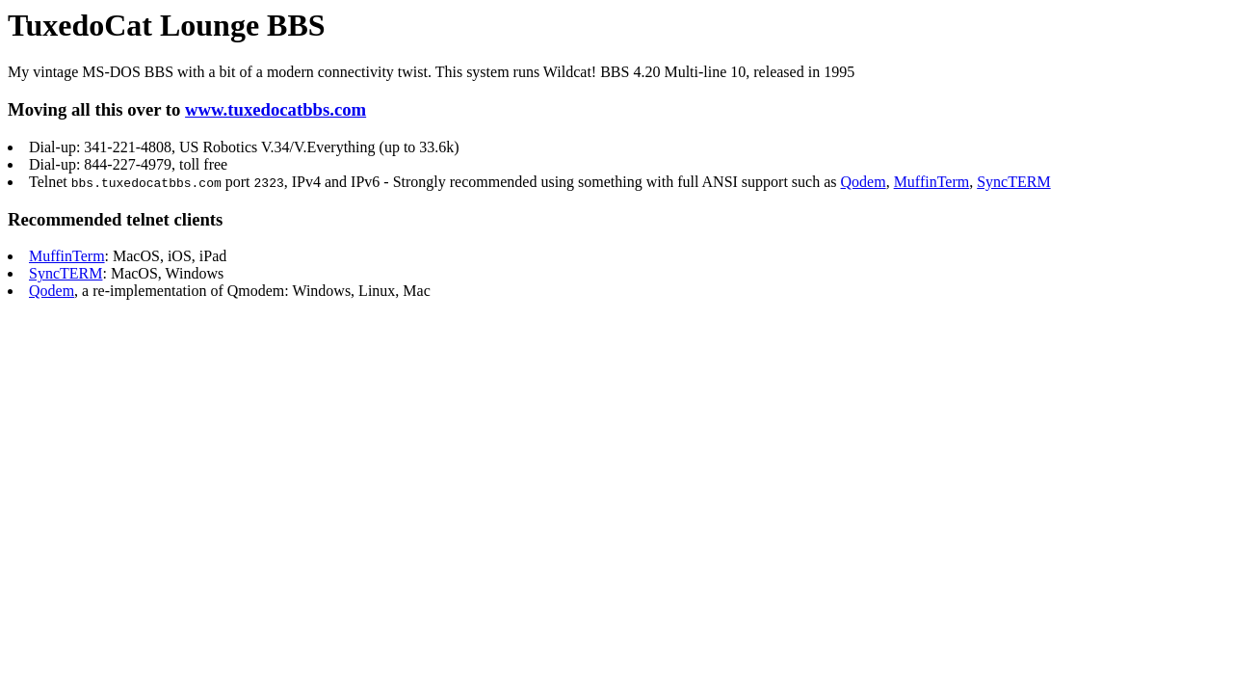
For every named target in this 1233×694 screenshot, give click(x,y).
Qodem (862, 182)
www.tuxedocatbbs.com (275, 109)
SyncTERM (1013, 182)
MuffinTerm (932, 182)
